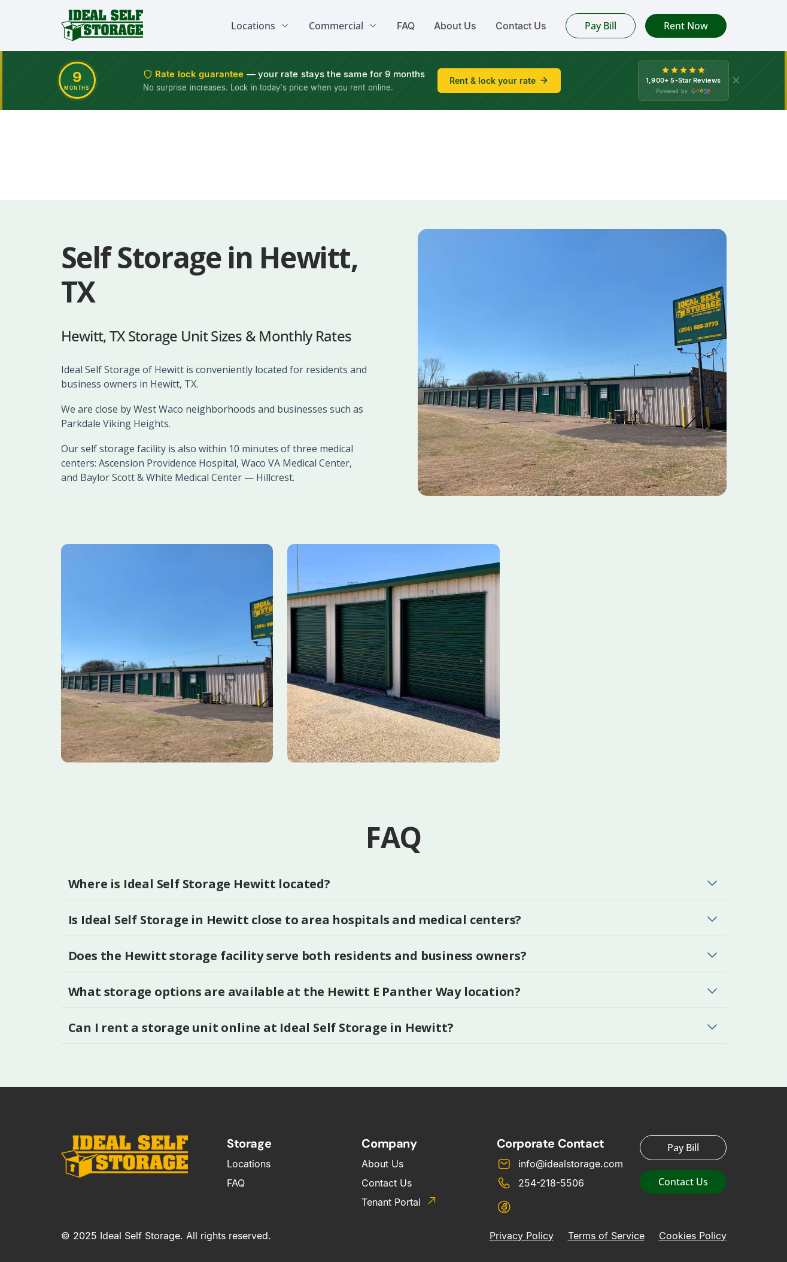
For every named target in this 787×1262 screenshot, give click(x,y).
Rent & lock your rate (499, 80)
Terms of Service (606, 1236)
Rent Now (686, 25)
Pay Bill (600, 25)
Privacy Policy (522, 1236)
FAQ (406, 26)
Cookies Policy (693, 1236)
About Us (455, 26)
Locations (249, 1164)
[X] (736, 80)
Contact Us (521, 26)
